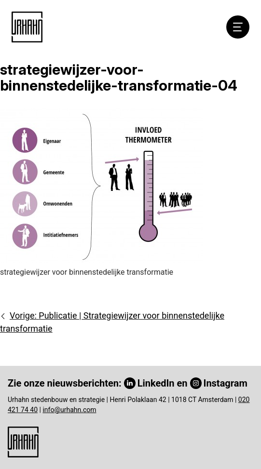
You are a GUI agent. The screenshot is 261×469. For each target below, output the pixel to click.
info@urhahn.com (69, 410)
